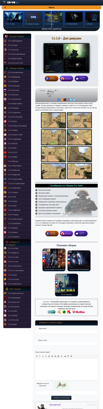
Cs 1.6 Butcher (81, 396)
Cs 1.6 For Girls (82, 399)
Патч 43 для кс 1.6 (66, 387)
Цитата (76, 367)
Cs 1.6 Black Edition (83, 387)
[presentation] (37, 309)
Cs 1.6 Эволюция (82, 390)
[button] (36, 309)
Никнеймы (63, 390)
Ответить (69, 367)
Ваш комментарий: (43, 305)
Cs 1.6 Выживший (82, 393)
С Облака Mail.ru (82, 78)
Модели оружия (65, 399)
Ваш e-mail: (42, 293)
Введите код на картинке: (43, 338)
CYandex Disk (67, 78)
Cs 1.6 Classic (81, 384)
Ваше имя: (43, 282)
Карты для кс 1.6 (65, 384)
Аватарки (63, 393)
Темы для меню (65, 396)
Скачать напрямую (52, 78)
